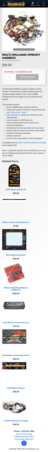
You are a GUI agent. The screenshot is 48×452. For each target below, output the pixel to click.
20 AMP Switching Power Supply (16, 421)
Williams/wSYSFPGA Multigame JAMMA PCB (16, 289)
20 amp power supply (18, 112)
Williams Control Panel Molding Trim (15, 222)
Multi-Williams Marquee (16, 388)
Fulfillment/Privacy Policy (24, 437)
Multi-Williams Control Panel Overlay (15, 355)
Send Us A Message (24, 434)
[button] (24, 443)
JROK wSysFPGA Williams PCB (30, 143)
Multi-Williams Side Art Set (16, 190)
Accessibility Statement (24, 439)
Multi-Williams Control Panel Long (16, 323)
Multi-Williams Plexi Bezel (16, 255)
